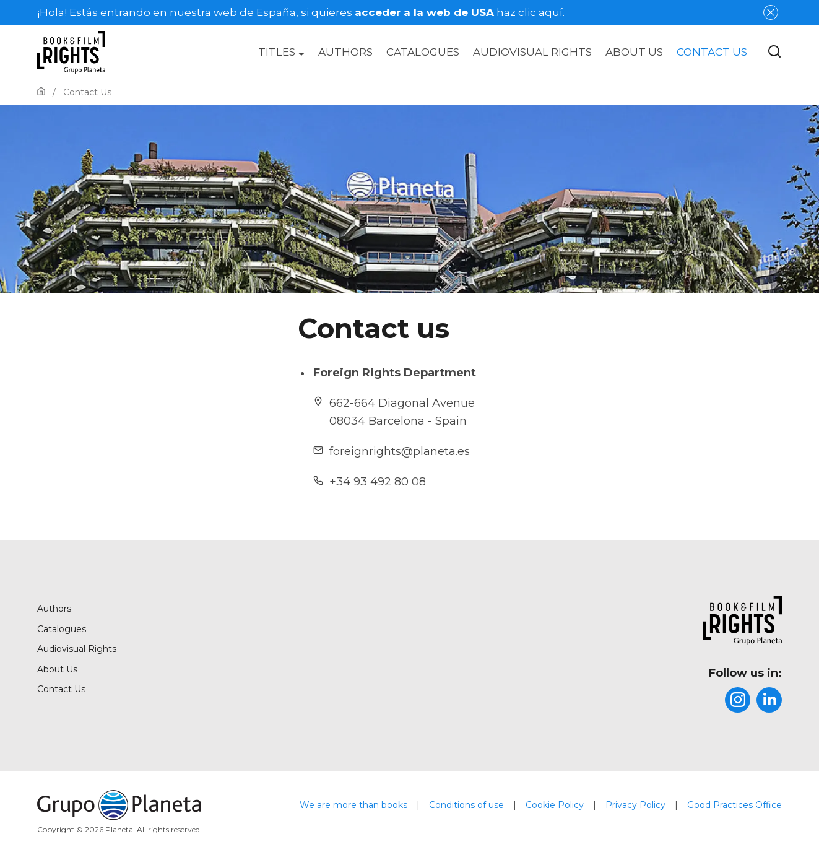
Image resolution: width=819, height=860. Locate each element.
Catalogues (422, 52)
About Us (634, 52)
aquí (551, 12)
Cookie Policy (555, 804)
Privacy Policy (635, 804)
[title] (676, 620)
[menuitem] (281, 52)
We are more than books (353, 804)
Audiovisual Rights (532, 52)
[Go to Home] (41, 92)
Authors (345, 52)
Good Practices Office (734, 804)
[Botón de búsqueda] (774, 52)
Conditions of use (466, 804)
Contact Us (712, 52)
